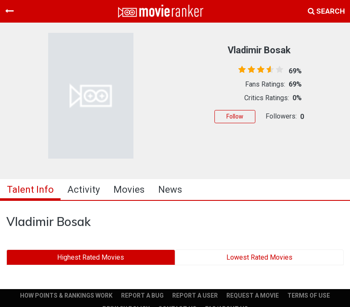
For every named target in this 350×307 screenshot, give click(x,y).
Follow (234, 116)
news (170, 189)
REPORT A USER (195, 295)
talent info (30, 189)
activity (83, 189)
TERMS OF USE (308, 295)
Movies (129, 189)
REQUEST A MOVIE (252, 295)
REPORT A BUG (142, 295)
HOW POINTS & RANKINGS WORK (66, 295)
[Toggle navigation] (9, 11)
